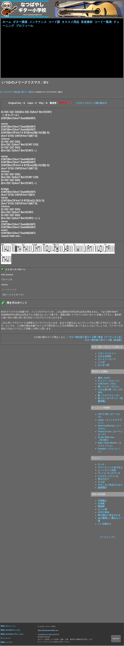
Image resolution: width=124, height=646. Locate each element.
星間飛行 (102, 488)
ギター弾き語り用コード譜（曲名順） (104, 340)
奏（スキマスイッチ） (109, 395)
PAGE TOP (116, 638)
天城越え (102, 501)
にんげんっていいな (108, 476)
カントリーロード (107, 359)
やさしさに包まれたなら (110, 485)
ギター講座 (20, 22)
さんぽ (101, 482)
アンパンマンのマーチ (109, 473)
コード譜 (54, 22)
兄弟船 (101, 503)
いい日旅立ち (104, 524)
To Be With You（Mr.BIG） (106, 438)
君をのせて (103, 479)
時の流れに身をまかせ (109, 515)
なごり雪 (102, 509)
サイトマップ (5, 638)
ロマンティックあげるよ (110, 467)
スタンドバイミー (107, 353)
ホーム (6, 22)
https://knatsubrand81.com (48, 631)
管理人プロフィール (8, 626)
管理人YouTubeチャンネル (10, 630)
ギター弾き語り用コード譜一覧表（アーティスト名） (96, 337)
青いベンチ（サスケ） (109, 387)
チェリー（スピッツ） (109, 381)
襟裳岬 (101, 506)
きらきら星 (103, 365)
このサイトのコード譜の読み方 (91, 103)
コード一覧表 (103, 22)
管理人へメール (6, 642)
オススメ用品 (70, 22)
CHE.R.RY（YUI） (107, 384)
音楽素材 (87, 22)
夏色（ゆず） (104, 378)
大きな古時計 (104, 356)
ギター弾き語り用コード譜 (19, 92)
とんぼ (101, 362)
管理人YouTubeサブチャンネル (12, 634)
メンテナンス (38, 22)
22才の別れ (103, 512)
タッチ (101, 464)
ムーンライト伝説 (107, 470)
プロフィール (24, 26)
